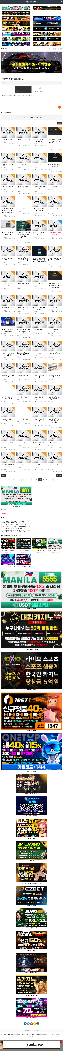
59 (43, 479)
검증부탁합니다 (8, 139)
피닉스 (24, 465)
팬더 (39, 465)
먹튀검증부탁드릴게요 (8, 307)
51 (16, 479)
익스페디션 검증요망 (39, 283)
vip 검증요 (24, 397)
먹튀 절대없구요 (8, 187)
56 (33, 479)
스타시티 (23, 165)
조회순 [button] (59, 475)
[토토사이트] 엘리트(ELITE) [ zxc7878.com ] (55, 259)
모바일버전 (35, 1030)
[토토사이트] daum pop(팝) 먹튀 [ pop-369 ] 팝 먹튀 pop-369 (8, 210)
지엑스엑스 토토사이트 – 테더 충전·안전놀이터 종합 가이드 (17, 530)
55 (30, 479)
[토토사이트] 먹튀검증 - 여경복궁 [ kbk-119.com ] (54, 420)
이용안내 (27, 1030)
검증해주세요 (24, 419)
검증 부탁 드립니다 (8, 165)
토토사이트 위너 (39, 397)
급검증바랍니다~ (24, 375)
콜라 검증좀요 (39, 329)
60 (46, 479)
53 (23, 479)
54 (26, 479)
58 (40, 479)
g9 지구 (55, 307)
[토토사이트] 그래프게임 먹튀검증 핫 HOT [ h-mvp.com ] (54, 285)
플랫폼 (39, 353)
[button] (59, 123)
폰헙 (23, 443)
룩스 (23, 209)
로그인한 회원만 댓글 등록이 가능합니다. (31, 118)
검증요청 (55, 187)
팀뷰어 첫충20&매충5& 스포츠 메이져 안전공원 (23, 331)
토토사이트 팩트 (55, 443)
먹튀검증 (4, 513)
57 (36, 479)
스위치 (39, 165)
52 (19, 479)
